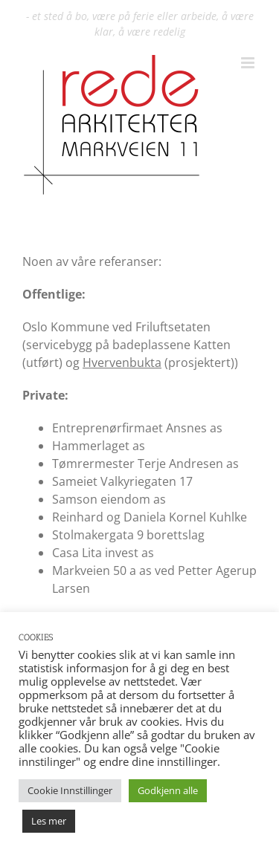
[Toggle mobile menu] (249, 63)
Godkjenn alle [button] (168, 790)
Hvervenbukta (122, 362)
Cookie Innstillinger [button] (70, 790)
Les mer (48, 821)
